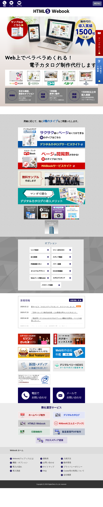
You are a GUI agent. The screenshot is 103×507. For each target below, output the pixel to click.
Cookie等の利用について (74, 490)
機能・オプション (20, 481)
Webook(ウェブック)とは (23, 477)
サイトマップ (48, 485)
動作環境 (67, 481)
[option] (16, 78)
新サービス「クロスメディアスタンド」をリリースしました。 (56, 325)
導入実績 (16, 490)
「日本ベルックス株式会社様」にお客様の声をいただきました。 (54, 331)
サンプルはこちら (99, 42)
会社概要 (67, 494)
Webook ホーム (16, 469)
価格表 (46, 477)
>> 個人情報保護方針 (24, 401)
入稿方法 (67, 477)
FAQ (45, 490)
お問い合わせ (48, 481)
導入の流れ (17, 485)
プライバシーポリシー (73, 485)
